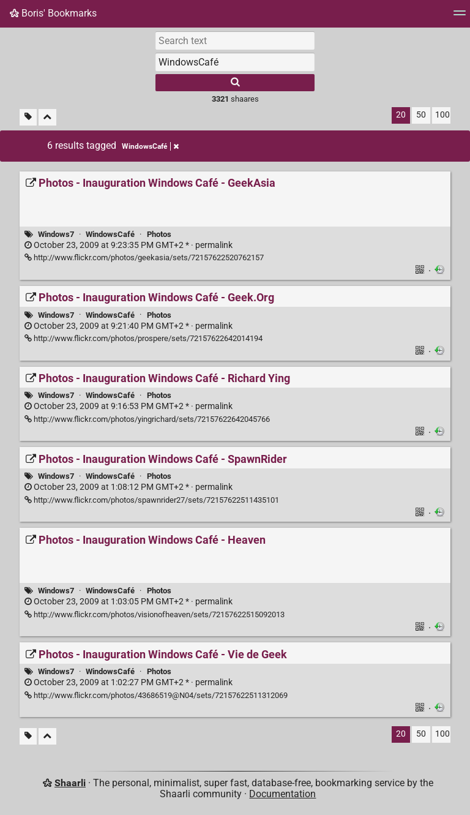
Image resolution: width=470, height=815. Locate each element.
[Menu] (459, 17)
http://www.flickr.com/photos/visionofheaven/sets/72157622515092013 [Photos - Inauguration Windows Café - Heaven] (154, 614)
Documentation (282, 794)
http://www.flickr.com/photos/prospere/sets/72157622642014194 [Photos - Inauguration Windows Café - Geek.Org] (143, 338)
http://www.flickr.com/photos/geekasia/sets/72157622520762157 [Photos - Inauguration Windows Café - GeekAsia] (144, 257)
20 (401, 115)
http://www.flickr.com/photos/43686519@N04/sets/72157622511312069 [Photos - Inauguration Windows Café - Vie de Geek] (156, 695)
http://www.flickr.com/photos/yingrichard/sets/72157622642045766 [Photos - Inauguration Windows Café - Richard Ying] (147, 419)
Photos (159, 234)
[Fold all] (47, 117)
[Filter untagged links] (28, 117)
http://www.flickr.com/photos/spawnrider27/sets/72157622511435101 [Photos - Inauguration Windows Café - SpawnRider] (151, 500)
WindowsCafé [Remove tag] (150, 146)
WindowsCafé (110, 234)
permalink (128, 245)
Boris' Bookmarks (53, 13)
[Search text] (235, 40)
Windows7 (56, 234)
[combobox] (235, 62)
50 (421, 115)
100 (442, 115)
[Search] (235, 82)
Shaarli (70, 783)
